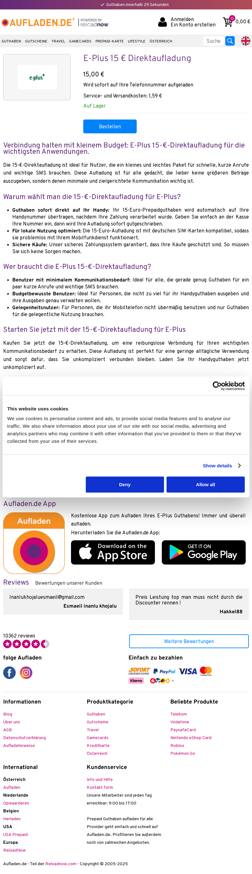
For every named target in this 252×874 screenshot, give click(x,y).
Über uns (11, 722)
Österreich (161, 41)
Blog (7, 714)
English (245, 41)
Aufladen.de (38, 22)
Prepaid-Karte (110, 41)
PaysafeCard (183, 730)
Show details (217, 465)
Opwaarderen (16, 803)
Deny (125, 484)
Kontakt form (100, 787)
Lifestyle (136, 41)
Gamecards (80, 41)
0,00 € (239, 21)
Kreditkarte (98, 746)
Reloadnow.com (60, 864)
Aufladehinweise (19, 746)
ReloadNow (14, 850)
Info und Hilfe (100, 779)
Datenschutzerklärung (24, 738)
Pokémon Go (182, 753)
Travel (58, 41)
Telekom (178, 714)
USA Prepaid (15, 835)
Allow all (205, 484)
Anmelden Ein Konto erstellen (193, 22)
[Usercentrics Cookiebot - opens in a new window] (217, 386)
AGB (7, 730)
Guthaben (11, 41)
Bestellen (110, 127)
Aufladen (11, 787)
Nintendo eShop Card (190, 738)
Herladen (12, 819)
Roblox (177, 746)
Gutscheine (36, 41)
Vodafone (179, 722)
